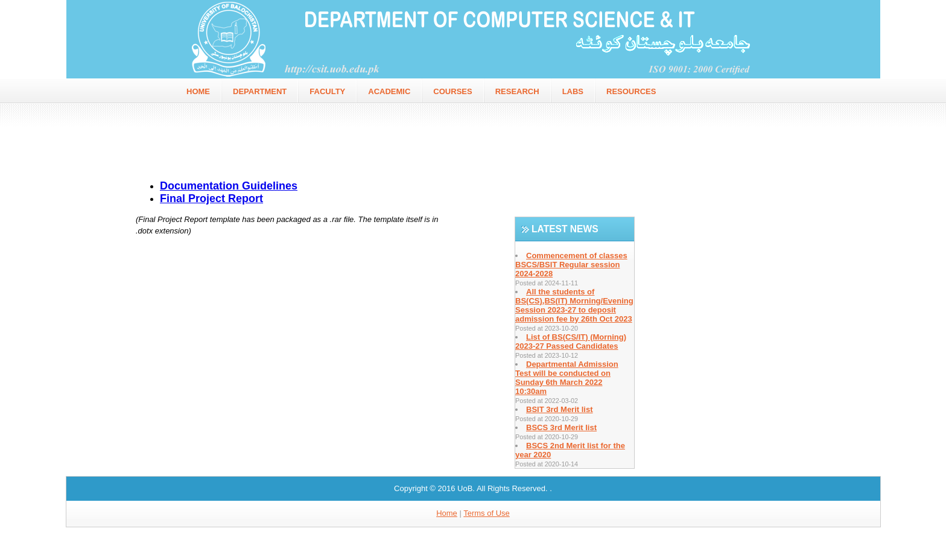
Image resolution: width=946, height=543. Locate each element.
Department (260, 91)
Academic (389, 91)
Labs (572, 91)
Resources (631, 91)
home (198, 91)
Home (446, 513)
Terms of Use (486, 513)
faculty (327, 91)
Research (517, 91)
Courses (452, 91)
